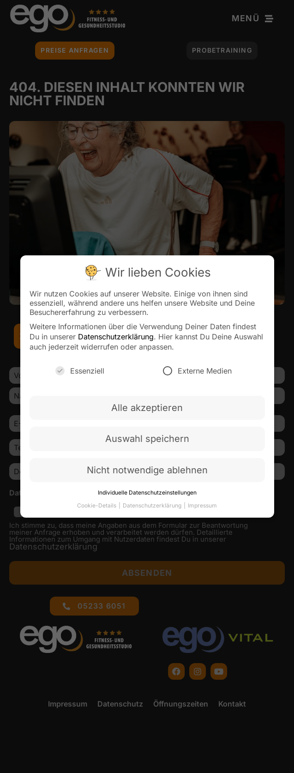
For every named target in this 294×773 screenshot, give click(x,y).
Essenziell (79, 373)
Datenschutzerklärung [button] (153, 508)
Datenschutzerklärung (116, 339)
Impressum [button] (202, 508)
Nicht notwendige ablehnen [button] (147, 472)
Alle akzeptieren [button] (147, 410)
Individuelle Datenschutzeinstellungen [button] (147, 495)
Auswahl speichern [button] (147, 441)
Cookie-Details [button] (97, 508)
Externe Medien (197, 373)
